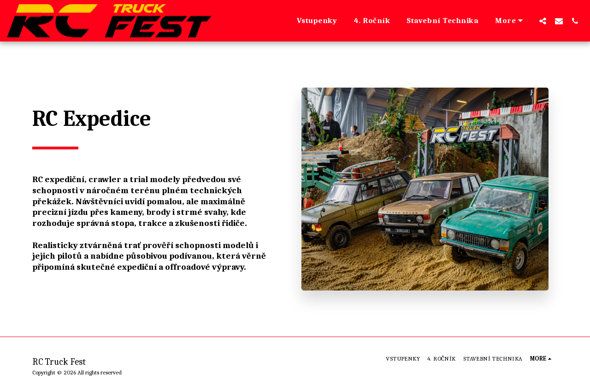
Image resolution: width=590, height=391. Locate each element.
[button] (542, 21)
